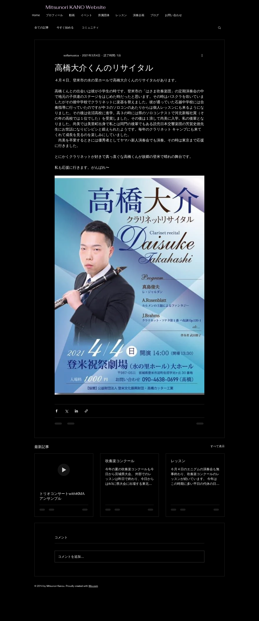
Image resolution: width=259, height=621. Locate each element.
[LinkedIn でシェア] (76, 411)
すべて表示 (217, 446)
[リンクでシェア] (86, 411)
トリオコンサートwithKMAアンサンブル (62, 496)
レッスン (178, 461)
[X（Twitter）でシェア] (66, 411)
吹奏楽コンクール (119, 461)
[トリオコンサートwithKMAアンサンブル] (64, 470)
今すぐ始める (65, 27)
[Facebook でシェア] (56, 411)
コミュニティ (90, 27)
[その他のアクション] (202, 55)
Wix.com (93, 585)
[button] (219, 27)
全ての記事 (41, 27)
